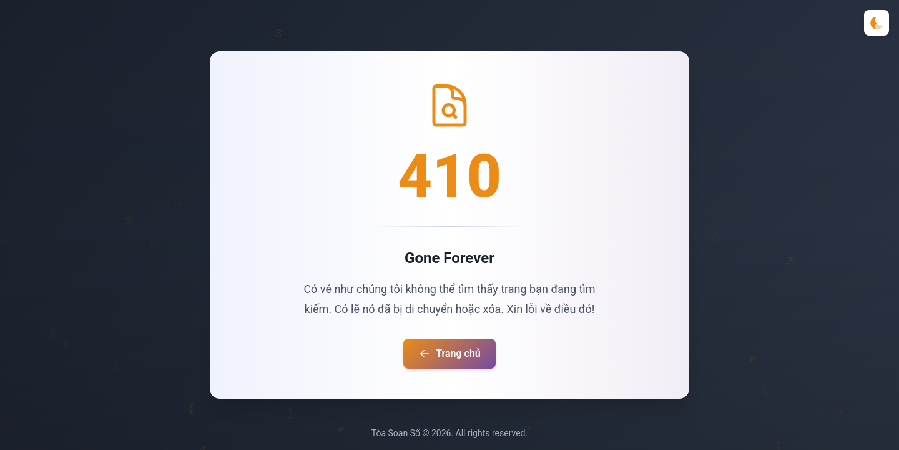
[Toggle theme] (876, 23)
